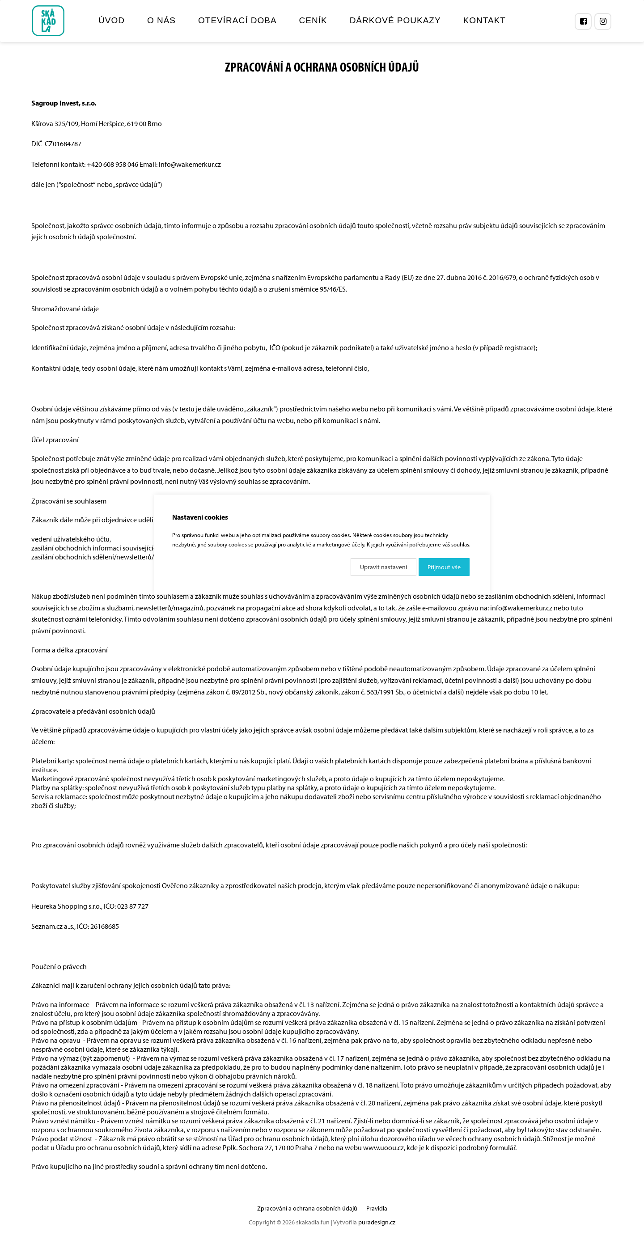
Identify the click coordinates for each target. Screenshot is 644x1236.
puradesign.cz (376, 1222)
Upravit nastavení (383, 567)
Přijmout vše (444, 567)
